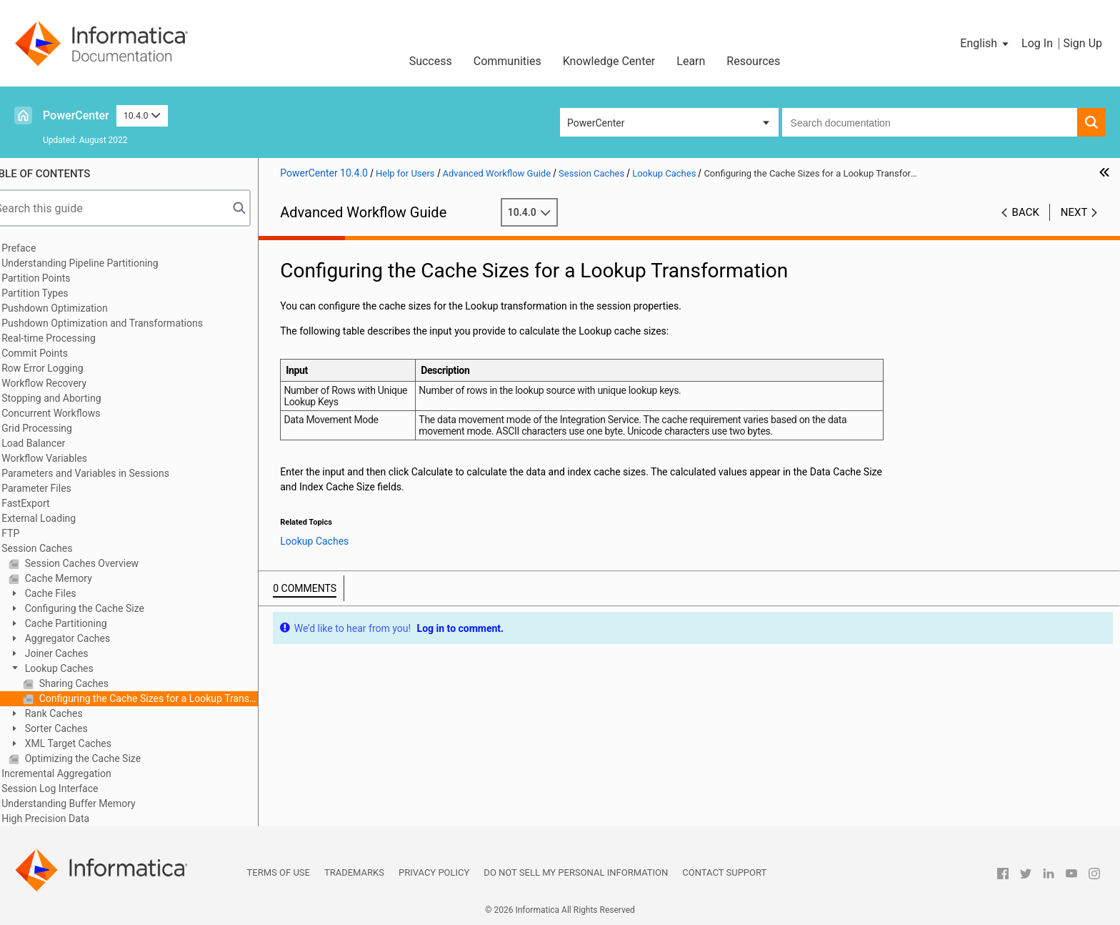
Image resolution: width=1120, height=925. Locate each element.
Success (430, 61)
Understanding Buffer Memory (90, 803)
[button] (985, 43)
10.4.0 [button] (142, 115)
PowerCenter (76, 115)
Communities (507, 61)
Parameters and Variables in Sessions (107, 473)
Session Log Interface (72, 788)
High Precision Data (67, 818)
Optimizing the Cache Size (103, 758)
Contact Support (724, 872)
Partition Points (58, 278)
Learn (690, 61)
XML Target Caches (89, 743)
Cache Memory (79, 578)
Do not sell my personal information (576, 872)
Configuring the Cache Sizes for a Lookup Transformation (169, 698)
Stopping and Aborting (73, 398)
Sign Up (1082, 43)
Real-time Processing (71, 338)
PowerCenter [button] (595, 123)
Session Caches (59, 548)
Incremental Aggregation (78, 773)
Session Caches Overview (102, 563)
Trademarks (354, 872)
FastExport (47, 503)
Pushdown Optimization (77, 308)
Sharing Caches (95, 683)
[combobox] (929, 122)
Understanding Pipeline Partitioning (102, 263)
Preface (41, 248)
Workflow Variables (66, 458)
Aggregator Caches (88, 638)
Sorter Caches (77, 728)
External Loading (61, 518)
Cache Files (71, 593)
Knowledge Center (609, 61)
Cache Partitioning (86, 623)
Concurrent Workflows (73, 413)
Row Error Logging (64, 368)
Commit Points (57, 353)
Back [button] (1025, 212)
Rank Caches (74, 713)
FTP (32, 533)
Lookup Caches (80, 668)
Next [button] (1074, 212)
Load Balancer (55, 443)
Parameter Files (59, 488)
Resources (753, 61)
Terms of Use (278, 872)
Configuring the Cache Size (105, 608)
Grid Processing (59, 428)
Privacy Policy (434, 872)
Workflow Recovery (66, 383)
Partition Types (57, 293)
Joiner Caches (77, 653)
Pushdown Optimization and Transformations (124, 323)
